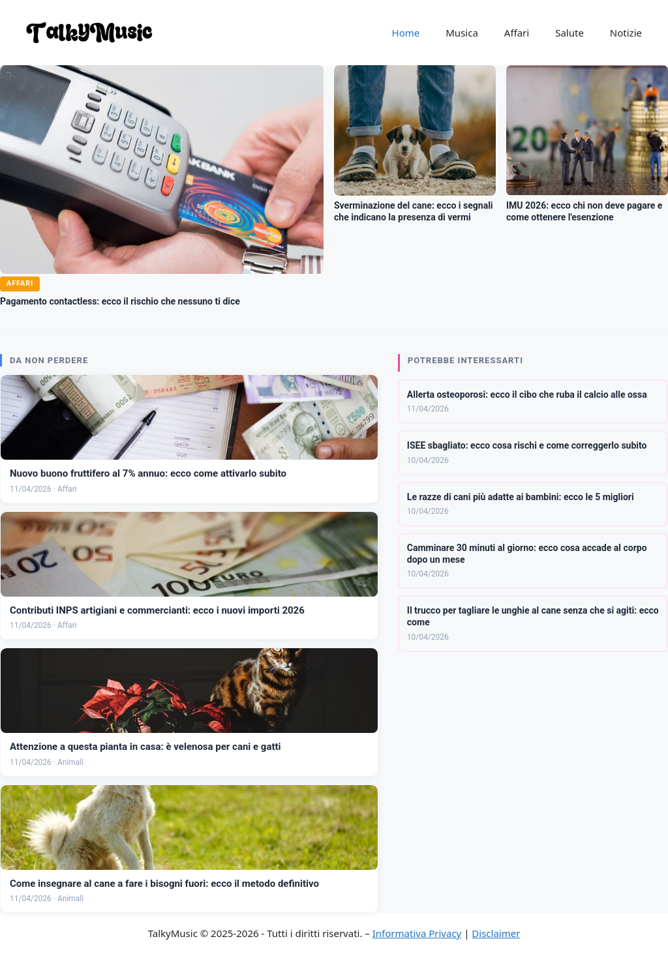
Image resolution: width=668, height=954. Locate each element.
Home (406, 32)
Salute (569, 32)
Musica (462, 32)
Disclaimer (496, 933)
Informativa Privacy (416, 933)
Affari (516, 32)
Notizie (626, 32)
